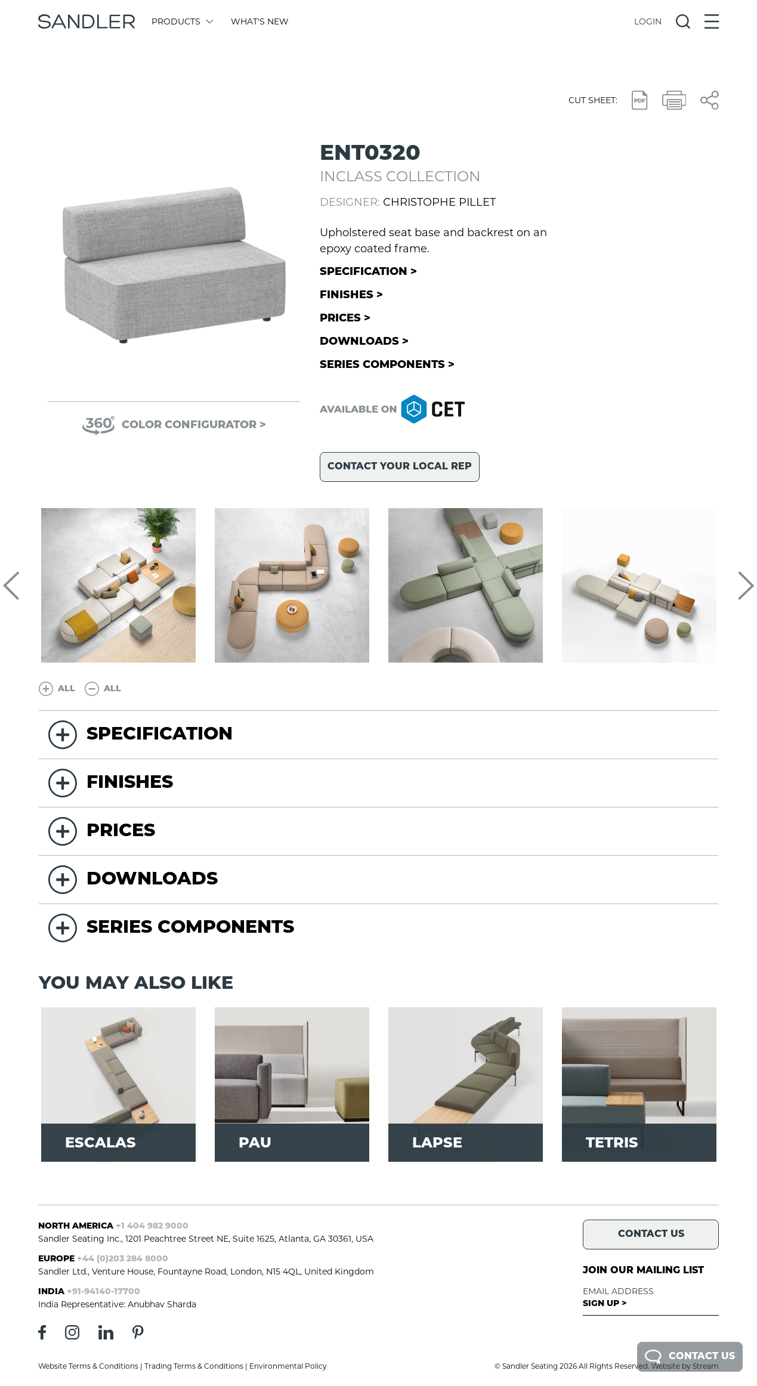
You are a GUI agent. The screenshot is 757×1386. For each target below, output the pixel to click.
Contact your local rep (399, 467)
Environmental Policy (288, 1366)
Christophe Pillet (439, 202)
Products (182, 21)
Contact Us (690, 1357)
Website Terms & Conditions (88, 1366)
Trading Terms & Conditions (193, 1366)
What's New (260, 21)
